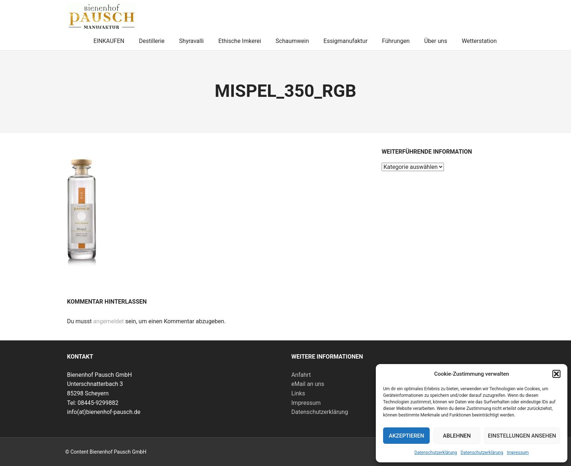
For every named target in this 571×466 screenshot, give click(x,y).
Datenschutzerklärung (435, 452)
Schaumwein (292, 40)
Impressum (518, 452)
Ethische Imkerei (239, 40)
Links (298, 393)
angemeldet (108, 321)
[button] (556, 374)
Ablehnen (456, 436)
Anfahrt (301, 374)
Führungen (396, 40)
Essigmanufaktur (345, 40)
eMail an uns (307, 383)
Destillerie (151, 40)
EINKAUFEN (108, 40)
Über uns (435, 40)
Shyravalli (191, 40)
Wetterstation (479, 40)
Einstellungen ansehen (522, 436)
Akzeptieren (406, 436)
